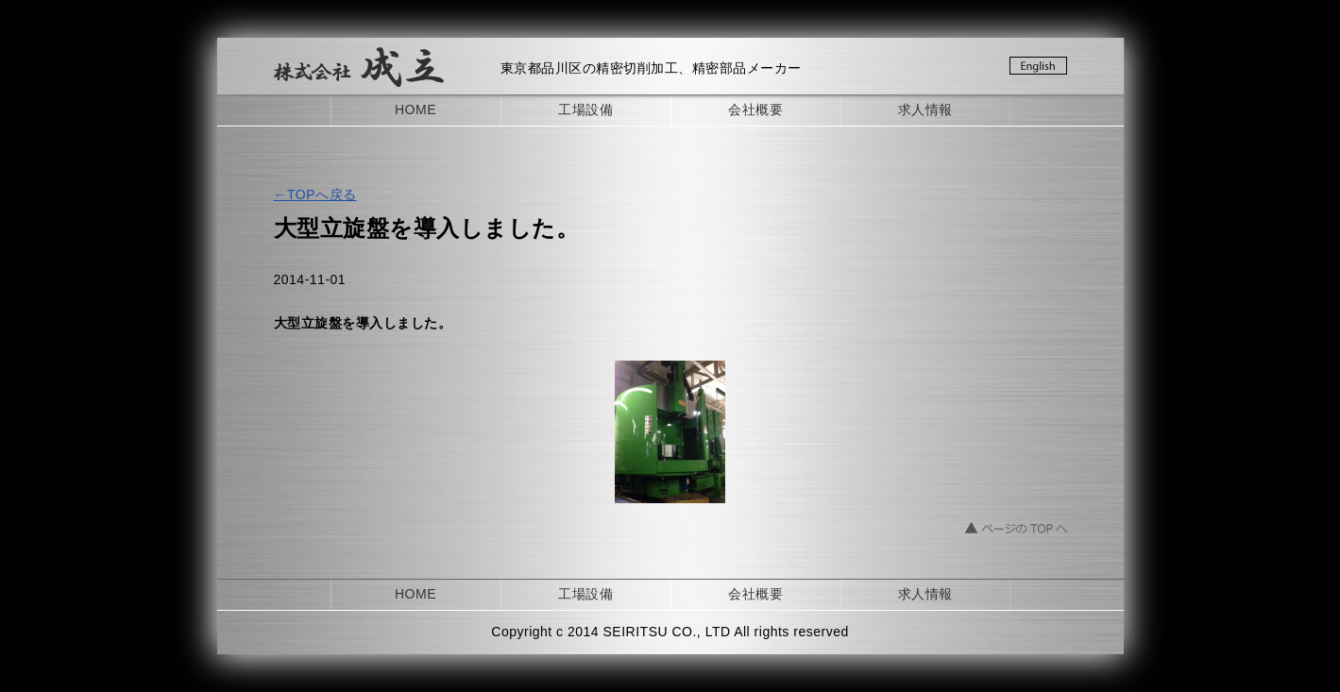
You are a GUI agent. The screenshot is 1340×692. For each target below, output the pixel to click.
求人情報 (925, 109)
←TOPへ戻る (315, 194)
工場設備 (585, 109)
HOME (415, 109)
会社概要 (755, 109)
